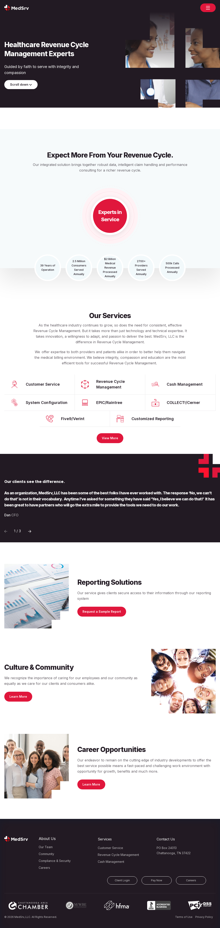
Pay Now (156, 880)
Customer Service (43, 384)
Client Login (122, 880)
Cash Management (185, 384)
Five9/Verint (72, 418)
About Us (47, 838)
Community (46, 854)
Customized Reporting (152, 418)
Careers (44, 867)
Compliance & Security (55, 861)
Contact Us (166, 839)
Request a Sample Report (101, 611)
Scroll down (21, 84)
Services (105, 839)
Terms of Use (183, 917)
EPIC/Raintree (109, 402)
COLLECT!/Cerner (183, 402)
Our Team (46, 847)
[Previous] (29, 531)
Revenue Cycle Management (110, 384)
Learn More (18, 696)
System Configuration (46, 402)
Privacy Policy (204, 917)
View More (110, 438)
